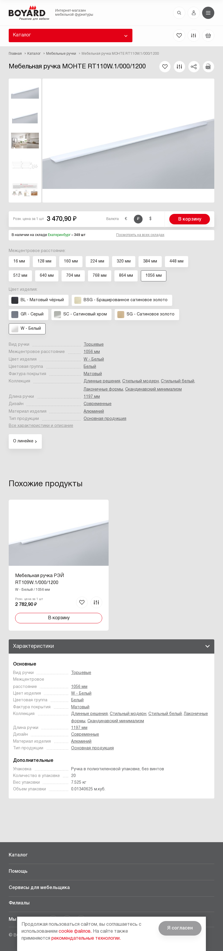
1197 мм (92, 397)
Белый (90, 367)
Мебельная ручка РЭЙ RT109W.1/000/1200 (39, 579)
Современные (98, 404)
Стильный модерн (140, 381)
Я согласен (180, 928)
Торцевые (94, 345)
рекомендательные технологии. (86, 938)
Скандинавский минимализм (153, 389)
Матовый (93, 374)
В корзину (189, 219)
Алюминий (94, 412)
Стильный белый (177, 381)
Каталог (22, 35)
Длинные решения (102, 381)
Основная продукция (105, 419)
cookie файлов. (75, 931)
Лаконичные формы (103, 389)
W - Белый (94, 359)
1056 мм (92, 352)
